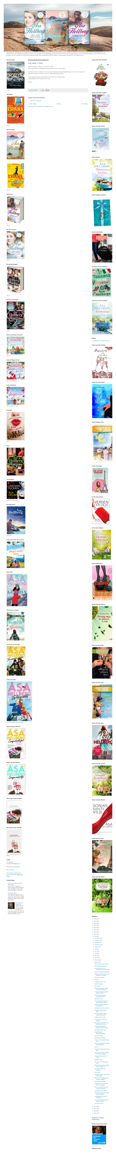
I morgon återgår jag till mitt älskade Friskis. (101, 992)
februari (97, 960)
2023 (95, 925)
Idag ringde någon (12, 893)
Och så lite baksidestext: (101, 966)
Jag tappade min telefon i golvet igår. (101, 1097)
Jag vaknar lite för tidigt (100, 1090)
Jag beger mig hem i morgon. (102, 1008)
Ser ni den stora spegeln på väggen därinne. (19, 904)
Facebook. (11, 870)
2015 (95, 1111)
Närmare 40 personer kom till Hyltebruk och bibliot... (102, 974)
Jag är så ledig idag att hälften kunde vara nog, (101, 1027)
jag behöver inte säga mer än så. (101, 340)
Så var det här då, (99, 1103)
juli (96, 949)
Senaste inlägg (32, 103)
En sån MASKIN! (99, 1035)
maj (96, 953)
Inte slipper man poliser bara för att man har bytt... (102, 1023)
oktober (97, 942)
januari (97, 962)
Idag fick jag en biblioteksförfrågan (100, 1032)
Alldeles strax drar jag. (100, 1017)
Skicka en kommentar (35, 100)
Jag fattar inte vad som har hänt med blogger (101, 1084)
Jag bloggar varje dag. (100, 1030)
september (98, 944)
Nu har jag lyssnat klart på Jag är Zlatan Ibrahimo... (101, 1001)
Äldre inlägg (85, 103)
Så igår (96, 979)
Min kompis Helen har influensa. (100, 1069)
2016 (95, 1108)
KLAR (96, 1047)
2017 (95, 1106)
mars (96, 957)
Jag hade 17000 (99, 998)
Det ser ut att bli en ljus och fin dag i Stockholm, (101, 1088)
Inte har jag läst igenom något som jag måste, (102, 1044)
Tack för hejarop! (99, 984)
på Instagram (17, 866)
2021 (95, 929)
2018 (95, 936)
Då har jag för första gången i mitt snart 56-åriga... (102, 1053)
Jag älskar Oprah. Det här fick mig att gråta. (102, 1075)
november (97, 940)
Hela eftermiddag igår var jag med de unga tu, (102, 1093)
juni (96, 951)
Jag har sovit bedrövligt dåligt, (102, 971)
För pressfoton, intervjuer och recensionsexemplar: (14, 874)
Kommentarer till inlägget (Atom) (45, 106)
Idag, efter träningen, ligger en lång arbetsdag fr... (101, 989)
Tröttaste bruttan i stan (100, 982)
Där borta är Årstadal (100, 1081)
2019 (95, 934)
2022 (95, 927)
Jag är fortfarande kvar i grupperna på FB (100, 996)
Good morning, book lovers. (101, 964)
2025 (95, 921)
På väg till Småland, (99, 977)
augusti (97, 947)
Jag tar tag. (97, 1072)
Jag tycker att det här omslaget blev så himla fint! (102, 969)
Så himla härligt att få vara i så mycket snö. (101, 1005)
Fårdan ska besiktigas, (100, 1037)
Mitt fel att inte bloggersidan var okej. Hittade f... (101, 1078)
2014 (95, 1113)
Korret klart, (97, 986)
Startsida (59, 103)
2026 (95, 919)
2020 (95, 932)
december (97, 938)
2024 (95, 923)
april (96, 955)
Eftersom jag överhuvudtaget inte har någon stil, (102, 1066)
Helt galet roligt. (98, 1059)
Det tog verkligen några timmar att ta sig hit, (100, 1014)
